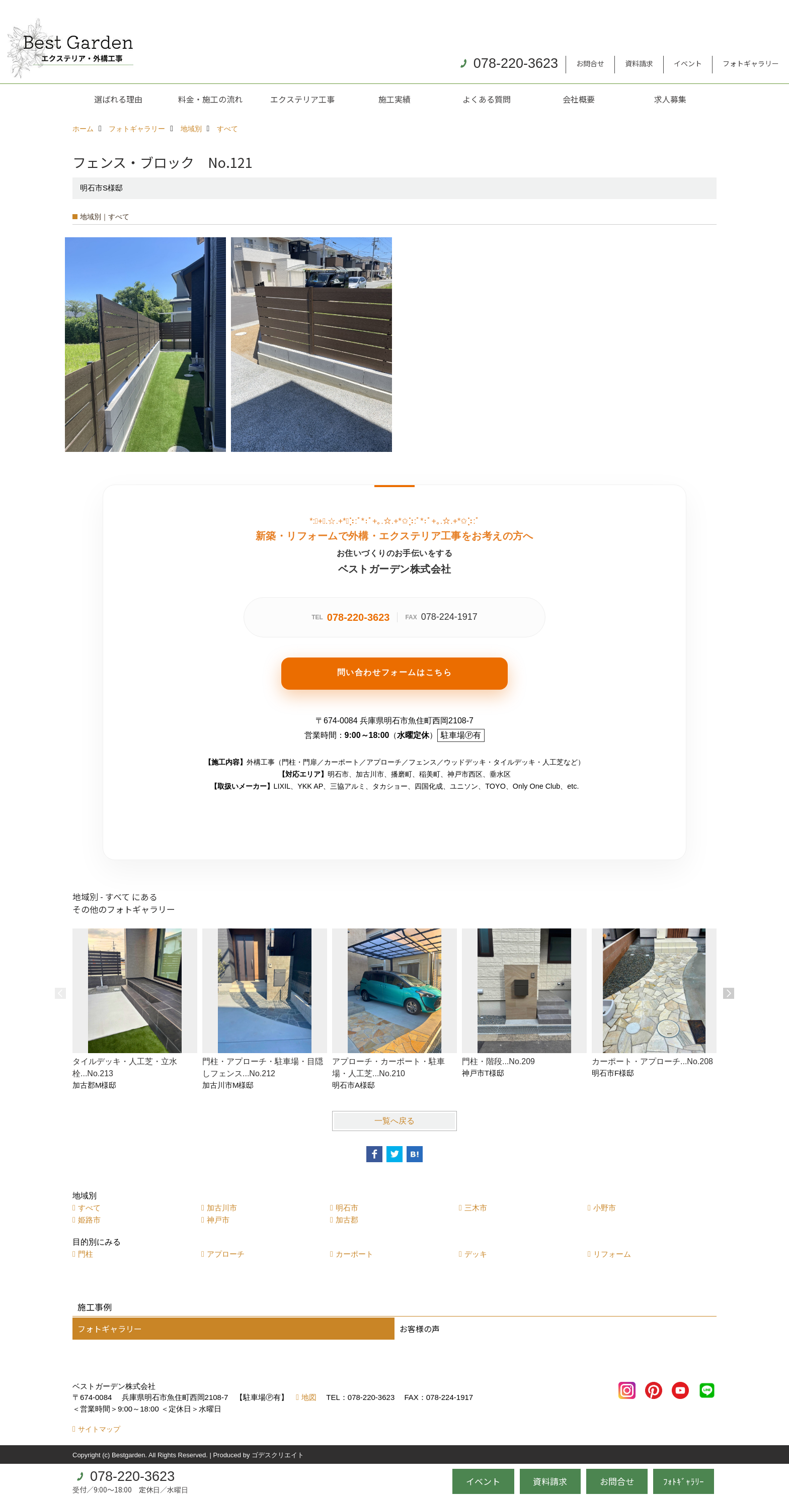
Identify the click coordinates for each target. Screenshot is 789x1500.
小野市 (604, 1207)
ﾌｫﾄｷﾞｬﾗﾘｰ (683, 1481)
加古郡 (347, 1219)
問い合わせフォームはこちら (394, 672)
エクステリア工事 (302, 99)
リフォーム (612, 1254)
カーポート (354, 1254)
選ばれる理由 (118, 99)
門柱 (85, 1254)
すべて (89, 1207)
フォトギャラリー (751, 63)
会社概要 (579, 99)
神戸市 (218, 1219)
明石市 (347, 1207)
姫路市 (89, 1219)
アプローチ (226, 1254)
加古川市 (222, 1207)
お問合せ (590, 63)
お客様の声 (420, 1329)
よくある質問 (486, 99)
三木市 (475, 1207)
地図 (309, 1397)
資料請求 (639, 63)
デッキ (475, 1254)
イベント (688, 63)
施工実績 (394, 99)
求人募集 (670, 99)
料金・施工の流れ (210, 99)
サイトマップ (99, 1429)
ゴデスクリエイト (278, 1455)
